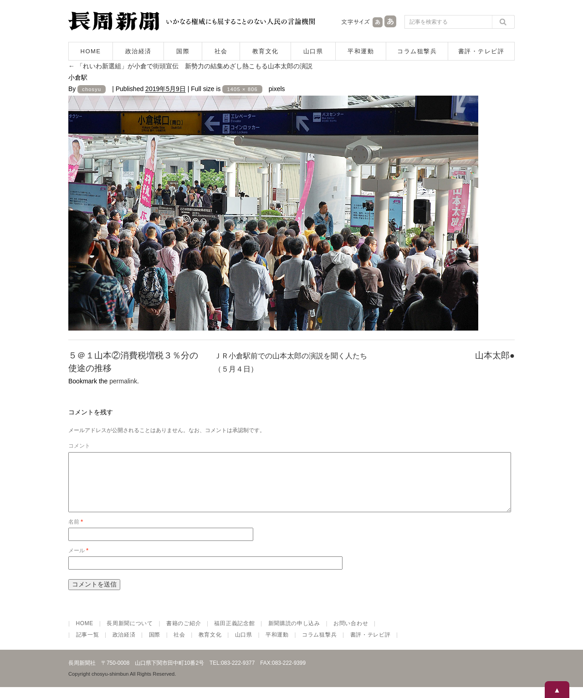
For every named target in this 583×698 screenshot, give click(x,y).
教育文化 (265, 51)
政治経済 (138, 51)
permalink (123, 381)
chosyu (91, 89)
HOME (91, 51)
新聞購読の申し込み (294, 634)
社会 (221, 51)
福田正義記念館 (234, 634)
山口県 (313, 51)
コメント (79, 446)
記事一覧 (87, 645)
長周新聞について (130, 634)
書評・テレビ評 (481, 51)
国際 (182, 51)
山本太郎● (495, 355)
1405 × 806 (242, 89)
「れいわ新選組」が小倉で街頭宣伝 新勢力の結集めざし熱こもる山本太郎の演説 (190, 66)
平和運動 (361, 51)
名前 (75, 533)
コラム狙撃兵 (417, 51)
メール (78, 561)
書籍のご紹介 (183, 634)
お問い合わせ (350, 634)
